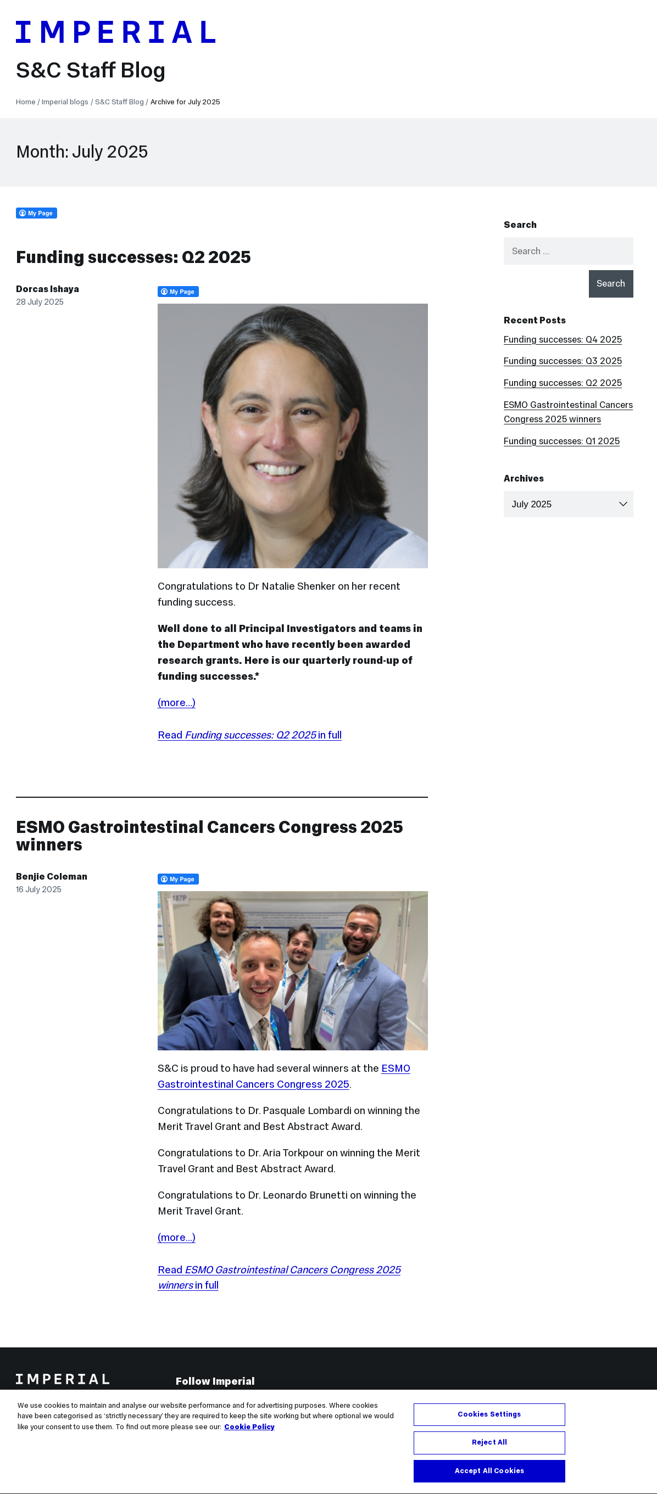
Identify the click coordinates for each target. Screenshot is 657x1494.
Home (26, 102)
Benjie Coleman (51, 876)
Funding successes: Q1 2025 (562, 441)
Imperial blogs (65, 102)
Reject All (489, 1447)
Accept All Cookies (489, 1475)
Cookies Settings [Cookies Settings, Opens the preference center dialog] (489, 1418)
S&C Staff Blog (91, 69)
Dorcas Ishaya (47, 289)
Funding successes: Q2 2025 (133, 257)
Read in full (250, 735)
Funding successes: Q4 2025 (563, 339)
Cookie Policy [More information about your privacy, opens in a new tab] (249, 1431)
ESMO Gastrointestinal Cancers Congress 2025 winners (209, 835)
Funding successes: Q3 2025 (563, 361)
